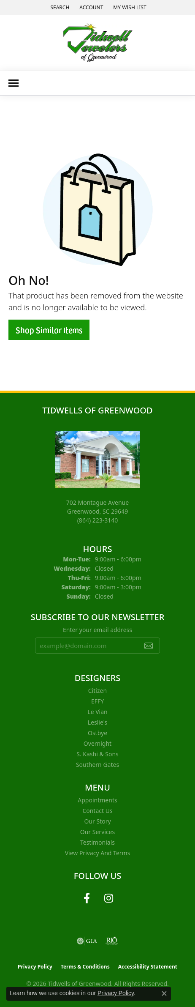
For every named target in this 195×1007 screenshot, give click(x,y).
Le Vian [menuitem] (97, 712)
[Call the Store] (97, 520)
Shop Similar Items (49, 330)
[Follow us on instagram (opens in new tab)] (108, 898)
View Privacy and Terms (97, 853)
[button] (59, 7)
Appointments (97, 800)
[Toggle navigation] (13, 83)
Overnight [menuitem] (97, 743)
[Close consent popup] (164, 993)
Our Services (97, 832)
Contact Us (97, 811)
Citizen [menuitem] (97, 691)
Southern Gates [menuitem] (97, 765)
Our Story (97, 821)
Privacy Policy (35, 966)
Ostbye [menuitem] (97, 733)
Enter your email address (97, 630)
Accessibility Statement (147, 966)
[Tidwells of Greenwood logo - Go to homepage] (98, 42)
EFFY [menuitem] (97, 701)
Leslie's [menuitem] (97, 722)
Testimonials (97, 842)
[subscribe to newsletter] (149, 645)
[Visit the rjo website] (112, 941)
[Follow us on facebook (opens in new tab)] (86, 898)
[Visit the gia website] (87, 941)
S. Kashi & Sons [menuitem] (97, 754)
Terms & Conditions (85, 966)
